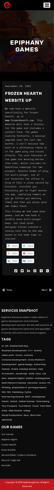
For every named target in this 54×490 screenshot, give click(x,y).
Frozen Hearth (8, 444)
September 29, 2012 (18, 86)
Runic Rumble (8, 449)
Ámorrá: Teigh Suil (10, 460)
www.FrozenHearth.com (19, 120)
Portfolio (6, 465)
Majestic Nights (9, 439)
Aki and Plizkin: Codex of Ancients (18, 455)
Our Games (7, 434)
